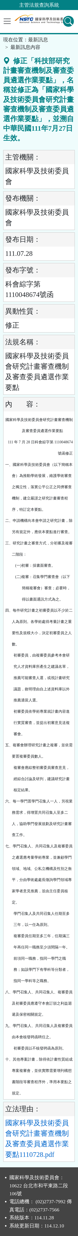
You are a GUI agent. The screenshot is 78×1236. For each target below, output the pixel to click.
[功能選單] (7, 21)
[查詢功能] (68, 21)
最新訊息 (38, 39)
